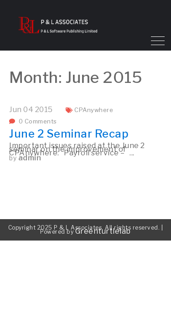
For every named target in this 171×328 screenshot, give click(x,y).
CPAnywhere (93, 110)
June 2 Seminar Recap (69, 133)
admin (29, 158)
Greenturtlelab (103, 231)
